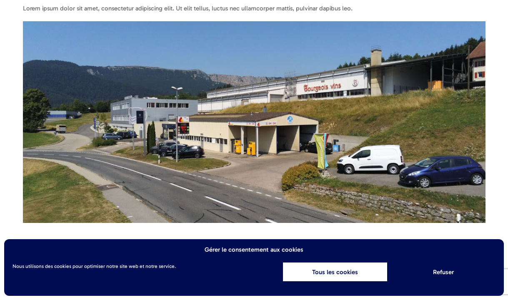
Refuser (443, 272)
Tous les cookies (335, 272)
